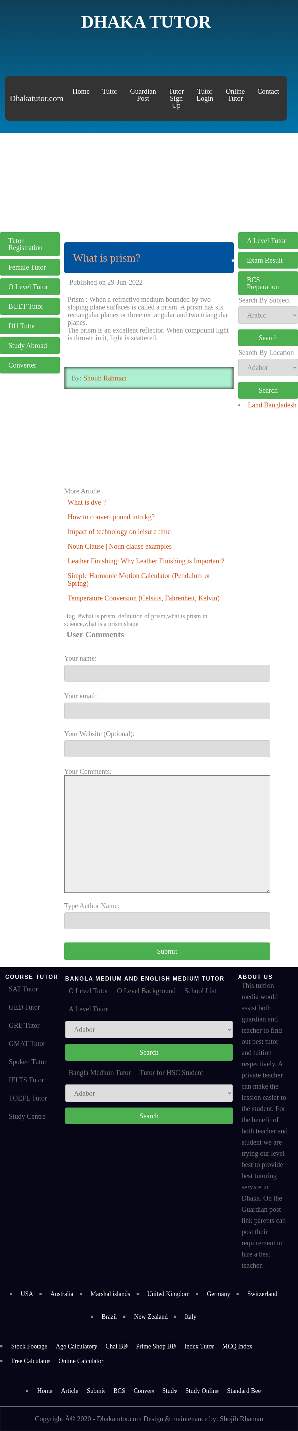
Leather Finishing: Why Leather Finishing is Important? (146, 561)
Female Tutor (27, 267)
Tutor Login (204, 94)
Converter (22, 365)
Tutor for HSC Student (171, 1072)
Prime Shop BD (156, 1346)
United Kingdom (168, 1293)
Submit (96, 1390)
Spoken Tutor (27, 1062)
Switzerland (262, 1293)
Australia (61, 1293)
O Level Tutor (28, 287)
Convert (144, 1390)
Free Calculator (30, 1361)
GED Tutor (24, 1007)
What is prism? (107, 257)
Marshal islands (110, 1293)
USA (27, 1293)
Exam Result (265, 260)
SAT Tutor (23, 989)
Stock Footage (29, 1346)
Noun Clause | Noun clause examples (120, 546)
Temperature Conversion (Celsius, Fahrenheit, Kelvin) (144, 598)
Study (169, 1390)
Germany (218, 1293)
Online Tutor (235, 94)
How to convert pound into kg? (111, 517)
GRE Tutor (24, 1025)
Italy (190, 1316)
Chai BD (117, 1346)
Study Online (202, 1390)
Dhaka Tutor (146, 21)
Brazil (109, 1316)
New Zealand (151, 1316)
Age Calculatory (76, 1346)
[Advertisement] (149, 182)
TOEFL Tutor (28, 1098)
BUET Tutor (25, 306)
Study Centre (27, 1116)
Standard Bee (244, 1390)
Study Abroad (27, 345)
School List (200, 991)
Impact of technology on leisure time (119, 531)
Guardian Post (143, 94)
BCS (119, 1390)
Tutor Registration (25, 244)
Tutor (110, 91)
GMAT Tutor (27, 1043)
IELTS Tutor (26, 1080)
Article (69, 1390)
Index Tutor (199, 1346)
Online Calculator (80, 1361)
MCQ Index (237, 1346)
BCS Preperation (263, 283)
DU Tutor (21, 326)
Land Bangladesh (272, 405)
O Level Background (146, 991)
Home (81, 91)
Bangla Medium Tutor (100, 1072)
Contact (268, 91)
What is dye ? (87, 502)
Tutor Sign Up (176, 98)
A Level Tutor (266, 240)
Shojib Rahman (104, 378)
